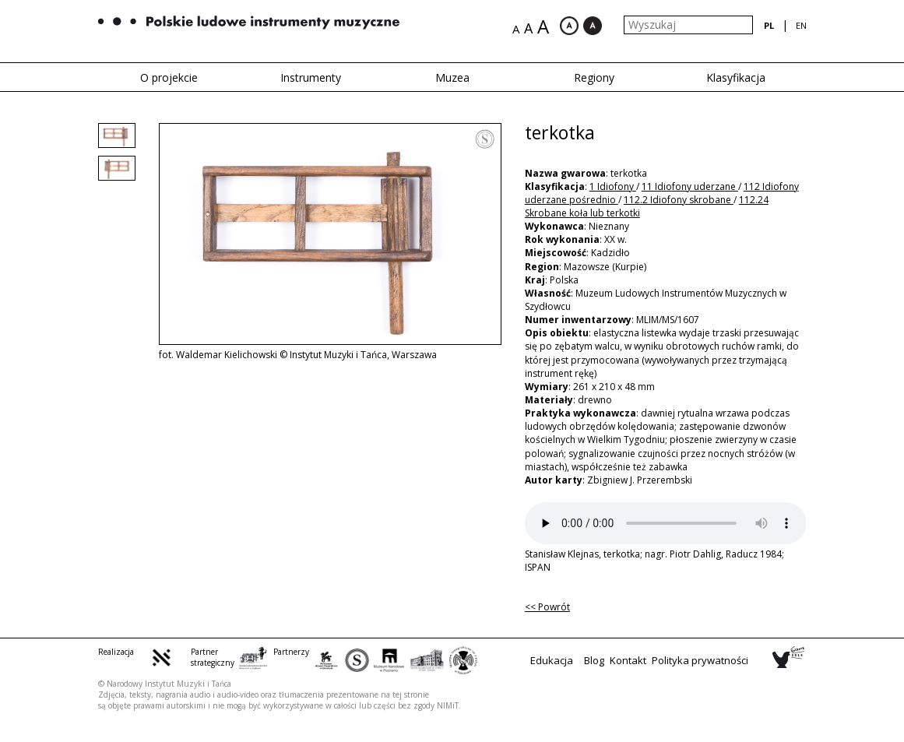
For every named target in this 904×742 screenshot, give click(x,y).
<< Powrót (547, 607)
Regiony (594, 77)
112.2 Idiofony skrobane (678, 199)
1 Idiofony (612, 186)
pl (769, 25)
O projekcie (169, 77)
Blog (594, 660)
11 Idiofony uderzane (690, 186)
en (801, 25)
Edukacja (551, 660)
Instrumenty (310, 77)
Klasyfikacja (735, 77)
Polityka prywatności (700, 660)
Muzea (452, 77)
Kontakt (628, 660)
